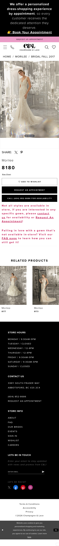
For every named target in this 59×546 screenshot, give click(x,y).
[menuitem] (5, 48)
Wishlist (13, 446)
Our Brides (15, 432)
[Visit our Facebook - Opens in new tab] (16, 494)
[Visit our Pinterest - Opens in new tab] (23, 494)
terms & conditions (29, 510)
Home (7, 57)
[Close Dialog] (3, 536)
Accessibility (29, 514)
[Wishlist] (53, 48)
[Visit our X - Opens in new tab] (9, 494)
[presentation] (13, 291)
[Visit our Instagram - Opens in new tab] (31, 494)
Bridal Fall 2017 (43, 57)
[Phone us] (12, 48)
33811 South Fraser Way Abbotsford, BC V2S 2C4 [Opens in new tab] (24, 391)
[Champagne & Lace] (29, 48)
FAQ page (9, 244)
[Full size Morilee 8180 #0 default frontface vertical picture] (29, 100)
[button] (5, 48)
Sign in (12, 441)
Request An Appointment (30, 194)
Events (12, 437)
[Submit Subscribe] (49, 478)
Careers (13, 450)
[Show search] (46, 48)
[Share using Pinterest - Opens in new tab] (21, 153)
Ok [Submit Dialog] (55, 536)
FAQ (10, 428)
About (12, 423)
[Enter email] (29, 478)
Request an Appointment (25, 407)
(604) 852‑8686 (17, 402)
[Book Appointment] (29, 40)
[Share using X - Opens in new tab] (16, 153)
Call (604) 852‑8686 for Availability (31, 203)
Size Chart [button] (7, 176)
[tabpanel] (29, 100)
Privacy (29, 518)
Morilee (21, 57)
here (29, 544)
